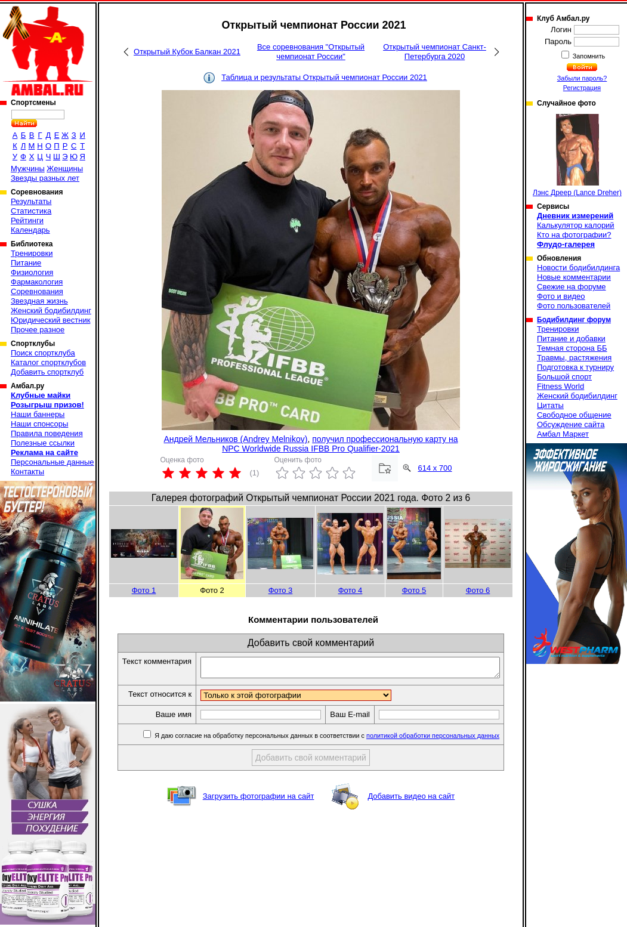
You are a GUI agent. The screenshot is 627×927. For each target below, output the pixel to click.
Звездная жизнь (39, 300)
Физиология (32, 272)
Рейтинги (27, 220)
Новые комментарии (574, 277)
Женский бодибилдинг (51, 310)
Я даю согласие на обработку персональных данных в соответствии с (335, 748)
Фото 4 (350, 590)
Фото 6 (478, 590)
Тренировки (31, 253)
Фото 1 (144, 590)
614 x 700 (435, 468)
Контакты (27, 471)
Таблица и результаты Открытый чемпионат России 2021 (324, 77)
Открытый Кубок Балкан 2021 (187, 51)
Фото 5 (414, 590)
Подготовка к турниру (575, 367)
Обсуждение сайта (570, 424)
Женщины (65, 168)
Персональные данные (52, 462)
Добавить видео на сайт (411, 809)
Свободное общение (574, 414)
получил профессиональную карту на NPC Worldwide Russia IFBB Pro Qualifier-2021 (340, 443)
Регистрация (582, 87)
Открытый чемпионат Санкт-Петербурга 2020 (434, 51)
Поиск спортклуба (43, 352)
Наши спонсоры (39, 423)
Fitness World (560, 386)
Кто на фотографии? (574, 234)
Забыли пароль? (582, 78)
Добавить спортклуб (47, 371)
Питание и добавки (571, 338)
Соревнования (37, 291)
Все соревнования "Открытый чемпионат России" (311, 51)
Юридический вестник (50, 320)
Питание (26, 262)
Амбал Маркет (563, 433)
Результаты (31, 201)
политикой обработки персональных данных (441, 748)
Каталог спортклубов (48, 362)
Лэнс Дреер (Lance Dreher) (577, 155)
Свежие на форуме (571, 286)
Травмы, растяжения (574, 357)
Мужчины (28, 168)
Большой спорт (564, 376)
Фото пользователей (573, 305)
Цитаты (550, 405)
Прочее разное (37, 329)
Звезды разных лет (45, 178)
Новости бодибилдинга (578, 267)
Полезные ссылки (43, 442)
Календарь (30, 229)
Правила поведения (47, 433)
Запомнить (588, 56)
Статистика (31, 210)
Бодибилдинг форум (574, 320)
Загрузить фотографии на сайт (258, 809)
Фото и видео (561, 296)
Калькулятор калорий (575, 225)
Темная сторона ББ (572, 348)
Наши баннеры (37, 414)
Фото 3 (280, 590)
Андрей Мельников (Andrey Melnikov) (236, 439)
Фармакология (37, 281)
